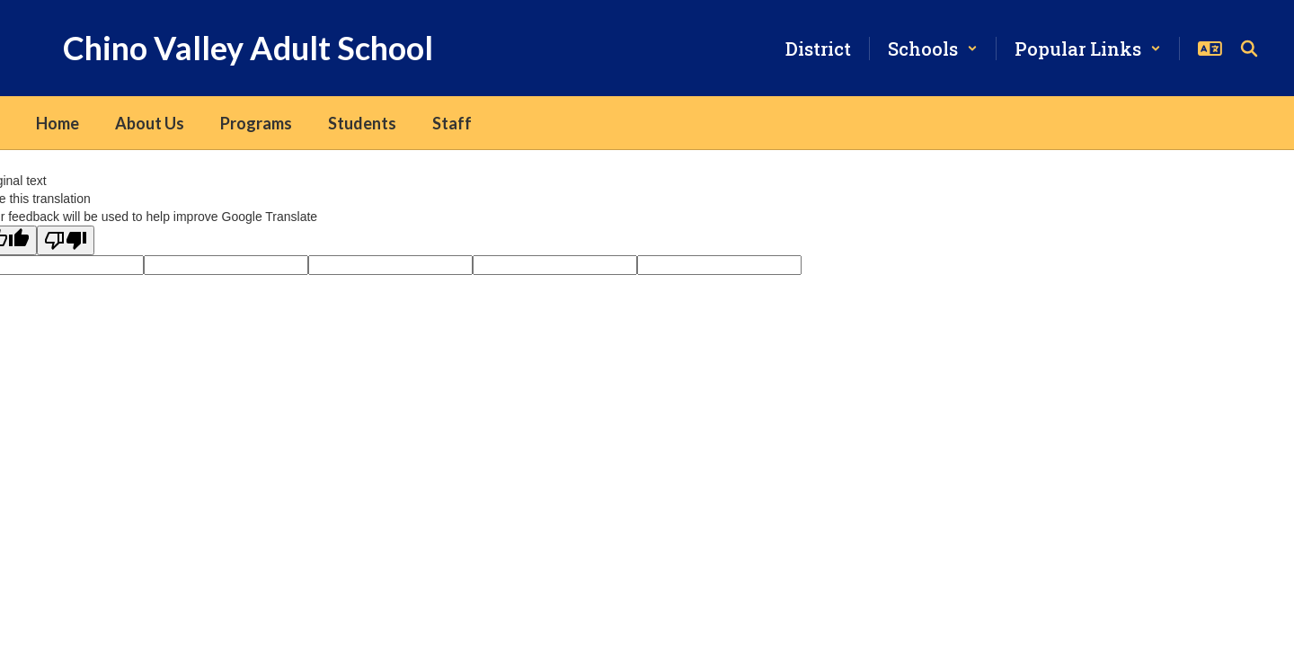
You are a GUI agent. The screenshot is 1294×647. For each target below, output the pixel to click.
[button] (933, 48)
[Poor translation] (65, 240)
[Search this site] (1249, 49)
